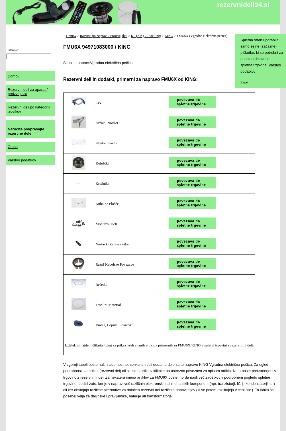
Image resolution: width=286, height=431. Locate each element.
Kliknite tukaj (101, 345)
